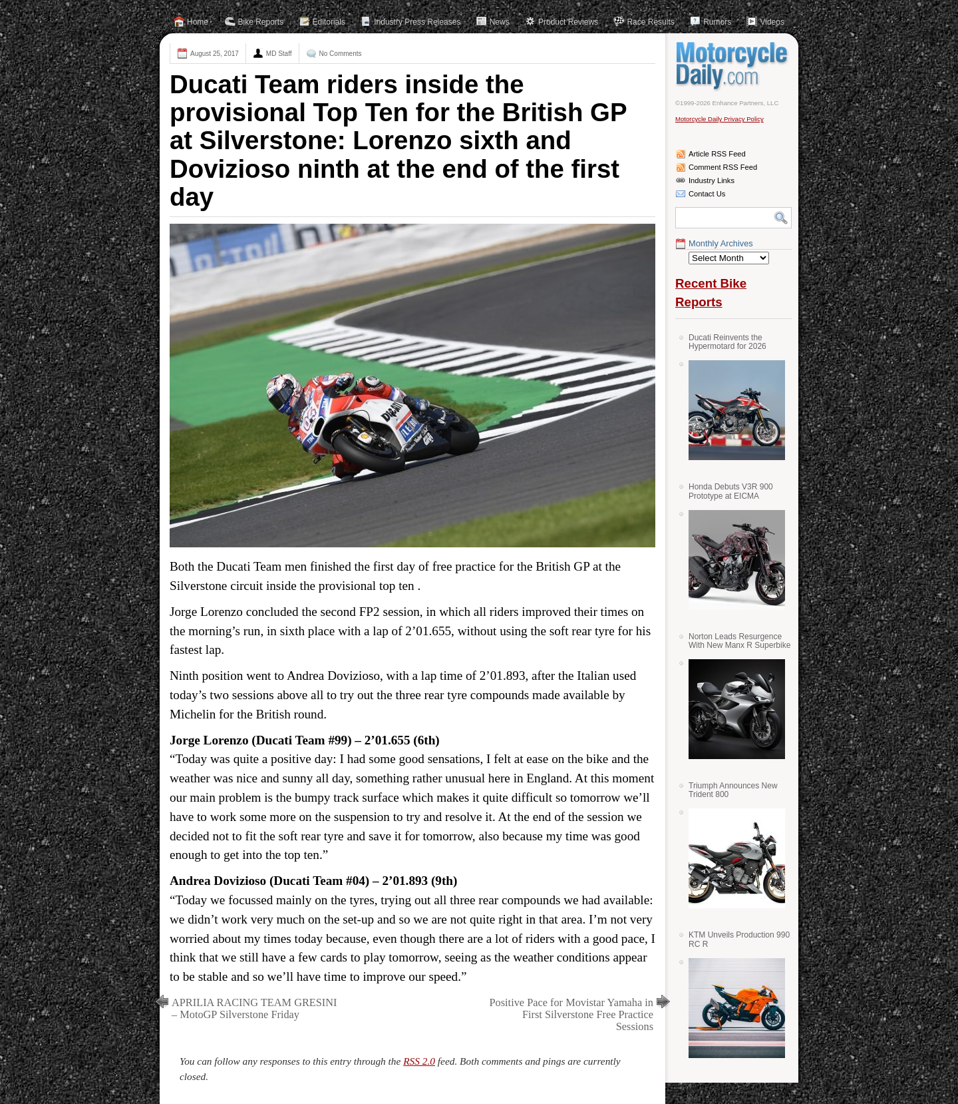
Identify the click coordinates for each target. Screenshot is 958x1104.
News (500, 22)
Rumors (717, 22)
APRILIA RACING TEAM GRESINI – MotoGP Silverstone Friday (254, 1008)
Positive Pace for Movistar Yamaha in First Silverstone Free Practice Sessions (571, 1014)
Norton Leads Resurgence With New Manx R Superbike (739, 641)
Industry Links (711, 180)
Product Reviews (568, 22)
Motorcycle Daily (733, 66)
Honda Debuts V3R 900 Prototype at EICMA (731, 491)
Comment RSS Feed (723, 167)
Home (197, 22)
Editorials (329, 22)
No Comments (340, 53)
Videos (772, 22)
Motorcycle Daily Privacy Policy (719, 119)
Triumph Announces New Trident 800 (733, 790)
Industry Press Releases (417, 22)
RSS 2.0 (419, 1061)
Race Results (650, 22)
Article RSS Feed (717, 154)
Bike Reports (261, 22)
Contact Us (707, 194)
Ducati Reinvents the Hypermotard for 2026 (727, 342)
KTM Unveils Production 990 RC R (739, 939)
